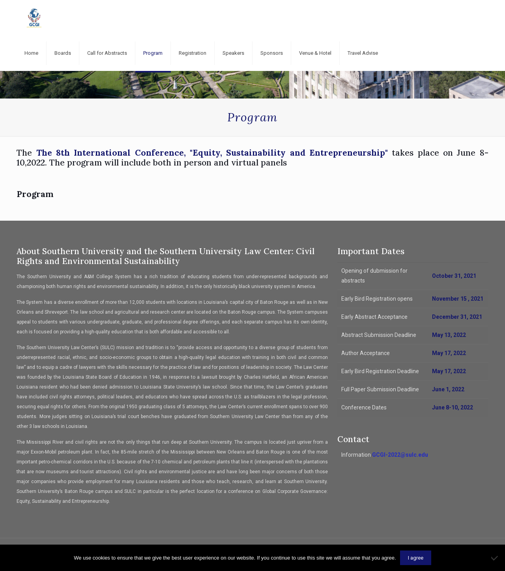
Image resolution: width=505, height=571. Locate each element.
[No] (495, 558)
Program (35, 194)
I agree (415, 558)
